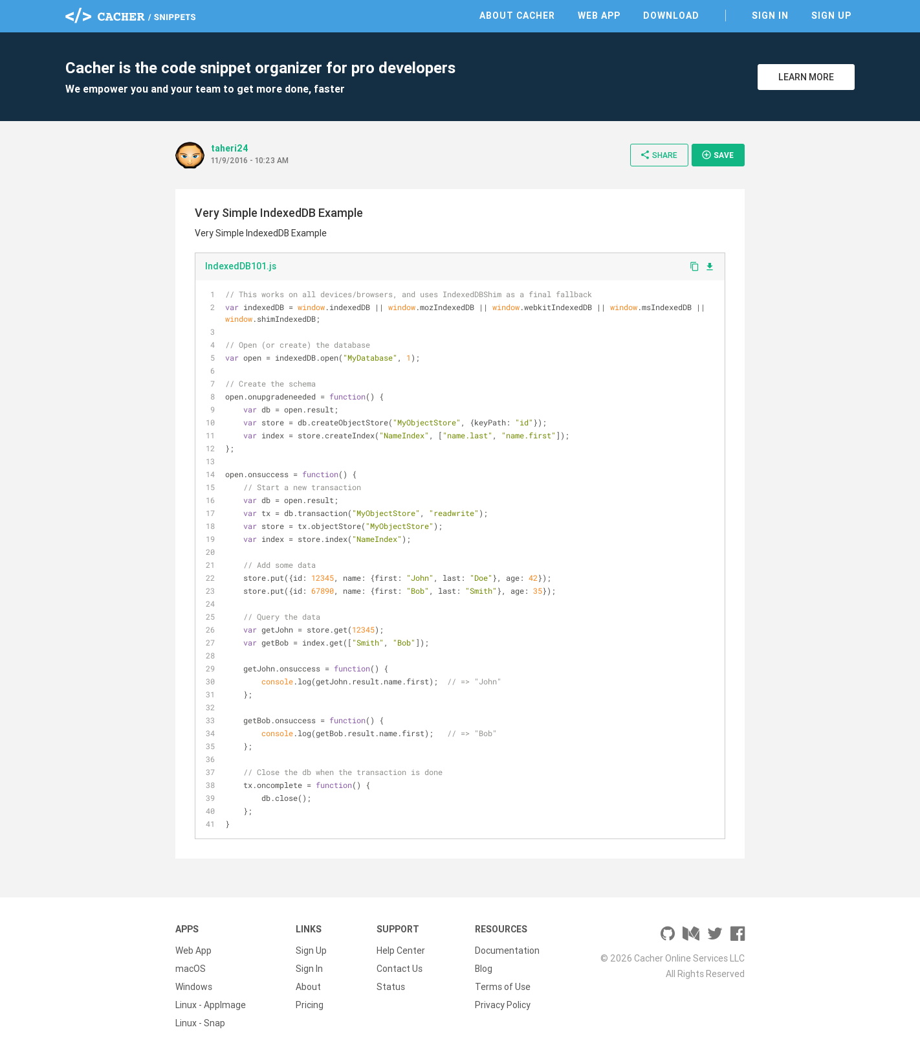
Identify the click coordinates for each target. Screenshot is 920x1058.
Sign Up (831, 15)
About (308, 987)
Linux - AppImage (210, 1005)
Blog (483, 968)
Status (391, 987)
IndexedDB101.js (240, 266)
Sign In (770, 15)
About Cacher (517, 15)
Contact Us (399, 968)
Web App (599, 15)
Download (671, 15)
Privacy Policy (503, 1005)
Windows (193, 987)
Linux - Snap (200, 1023)
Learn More (806, 77)
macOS (190, 968)
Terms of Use (503, 987)
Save (717, 155)
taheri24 (229, 148)
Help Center (401, 950)
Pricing (309, 1005)
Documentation (507, 950)
